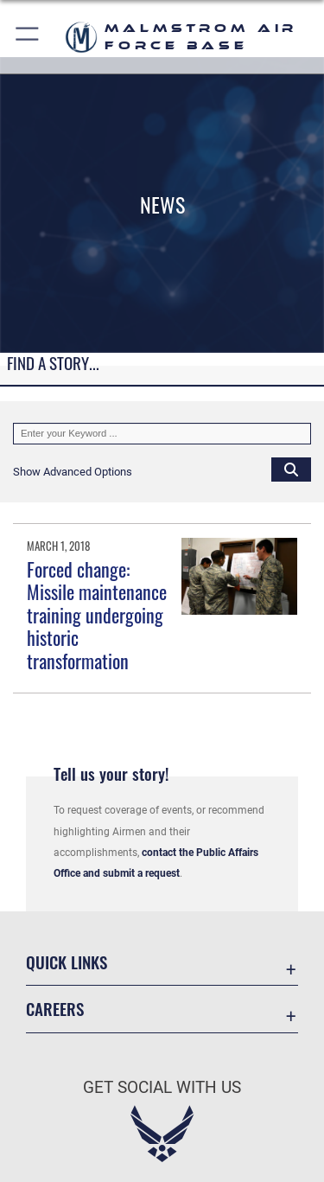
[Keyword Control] (162, 434)
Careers (55, 1008)
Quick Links (66, 961)
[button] (28, 36)
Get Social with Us (162, 1087)
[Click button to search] (291, 468)
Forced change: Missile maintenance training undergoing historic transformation (97, 614)
